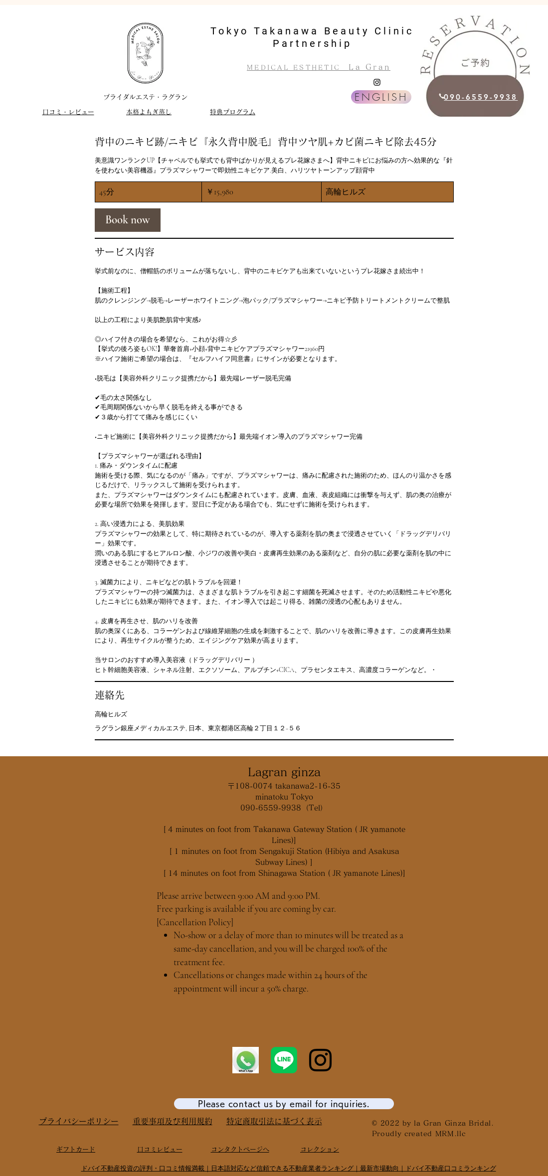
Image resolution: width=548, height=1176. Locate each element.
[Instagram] (376, 82)
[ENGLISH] (381, 97)
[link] (128, 220)
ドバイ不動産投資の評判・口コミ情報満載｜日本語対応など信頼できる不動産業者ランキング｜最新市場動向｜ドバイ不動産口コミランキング (288, 1168)
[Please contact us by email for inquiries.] (284, 1103)
